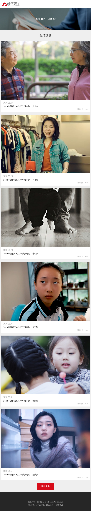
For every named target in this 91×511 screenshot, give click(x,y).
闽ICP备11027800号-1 (37, 505)
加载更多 (45, 486)
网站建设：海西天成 (54, 505)
